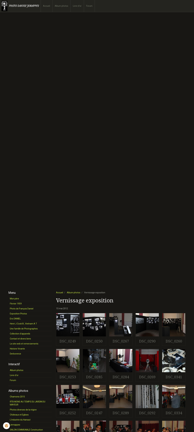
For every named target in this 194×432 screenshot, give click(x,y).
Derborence (15, 353)
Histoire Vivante (17, 348)
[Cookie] (6, 425)
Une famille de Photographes (24, 328)
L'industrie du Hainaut (20, 419)
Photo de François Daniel (21, 308)
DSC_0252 (68, 413)
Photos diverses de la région (23, 409)
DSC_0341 (174, 377)
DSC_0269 (147, 377)
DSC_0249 (68, 341)
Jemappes (15, 425)
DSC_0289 (121, 413)
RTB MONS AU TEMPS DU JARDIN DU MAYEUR (27, 403)
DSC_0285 (94, 377)
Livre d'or (77, 6)
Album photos (61, 6)
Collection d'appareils (20, 333)
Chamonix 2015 (17, 396)
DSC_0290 (147, 341)
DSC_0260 (174, 341)
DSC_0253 (68, 377)
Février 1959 (16, 303)
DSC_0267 (121, 341)
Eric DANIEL (15, 318)
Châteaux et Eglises (19, 414)
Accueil (46, 6)
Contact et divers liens (20, 338)
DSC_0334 (174, 413)
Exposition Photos (18, 313)
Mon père (14, 298)
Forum (89, 6)
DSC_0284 (121, 377)
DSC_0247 (94, 413)
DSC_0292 (147, 413)
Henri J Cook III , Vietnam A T (23, 323)
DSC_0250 (94, 341)
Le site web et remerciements (24, 343)
